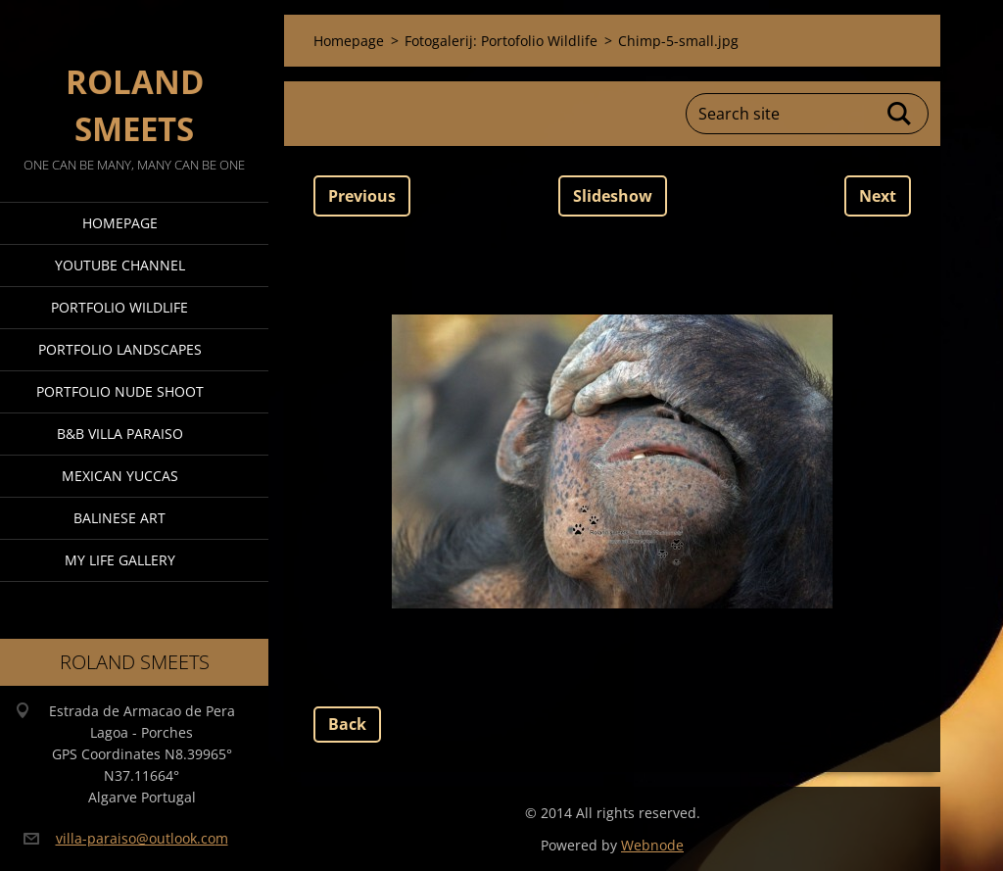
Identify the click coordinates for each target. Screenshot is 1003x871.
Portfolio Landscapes (120, 349)
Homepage (120, 223)
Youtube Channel (120, 265)
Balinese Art (119, 517)
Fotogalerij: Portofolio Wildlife (501, 40)
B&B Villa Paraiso (120, 433)
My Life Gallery (120, 560)
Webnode (652, 845)
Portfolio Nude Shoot (120, 391)
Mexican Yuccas (120, 475)
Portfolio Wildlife (119, 307)
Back (347, 724)
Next (877, 196)
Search (900, 113)
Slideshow (612, 196)
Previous (362, 196)
